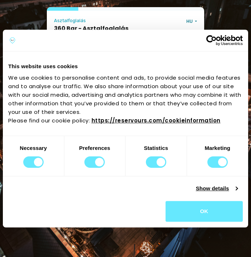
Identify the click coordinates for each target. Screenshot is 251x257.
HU (190, 21)
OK (204, 211)
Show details (212, 188)
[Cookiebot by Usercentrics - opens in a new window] (211, 40)
